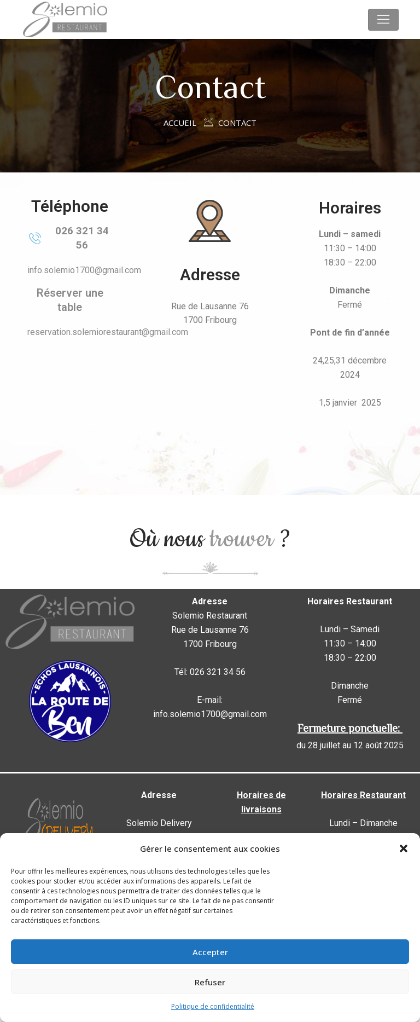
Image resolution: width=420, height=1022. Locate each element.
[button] (403, 848)
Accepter (210, 951)
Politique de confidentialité (212, 1006)
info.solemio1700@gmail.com (84, 270)
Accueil (180, 122)
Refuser (210, 982)
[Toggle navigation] (383, 20)
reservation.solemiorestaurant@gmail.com (107, 332)
